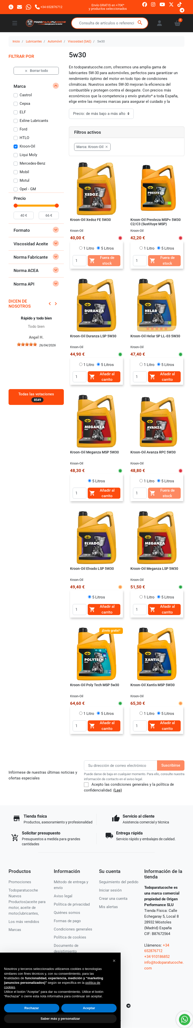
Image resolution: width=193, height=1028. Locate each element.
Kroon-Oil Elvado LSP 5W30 (92, 569)
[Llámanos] (48, 7)
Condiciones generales (73, 929)
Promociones (20, 882)
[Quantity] (79, 260)
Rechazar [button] (31, 1008)
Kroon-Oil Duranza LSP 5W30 (93, 336)
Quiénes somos (67, 912)
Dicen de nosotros (20, 304)
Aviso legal (63, 896)
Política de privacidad (72, 904)
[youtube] (162, 4)
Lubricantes (34, 41)
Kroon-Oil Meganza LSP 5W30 (154, 569)
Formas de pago (67, 921)
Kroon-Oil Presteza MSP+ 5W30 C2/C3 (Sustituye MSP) (155, 222)
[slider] (16, 206)
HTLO (24, 137)
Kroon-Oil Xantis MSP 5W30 (152, 685)
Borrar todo (36, 71)
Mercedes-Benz (32, 163)
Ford (23, 129)
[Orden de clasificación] (101, 114)
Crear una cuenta (113, 898)
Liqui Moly (28, 155)
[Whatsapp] (28, 7)
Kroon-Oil (27, 146)
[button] (114, 961)
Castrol (26, 95)
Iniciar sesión (110, 890)
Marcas (15, 929)
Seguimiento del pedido (118, 882)
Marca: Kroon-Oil (92, 147)
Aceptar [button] (89, 1008)
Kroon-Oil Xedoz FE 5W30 (90, 220)
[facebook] (144, 4)
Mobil (24, 172)
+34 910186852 (157, 956)
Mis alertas (108, 907)
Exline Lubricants (34, 120)
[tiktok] (179, 4)
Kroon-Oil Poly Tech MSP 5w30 (94, 685)
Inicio (16, 41)
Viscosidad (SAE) (79, 41)
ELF (23, 112)
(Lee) (117, 790)
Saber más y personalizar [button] (60, 1018)
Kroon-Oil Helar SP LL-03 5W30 (155, 336)
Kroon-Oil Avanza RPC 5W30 (153, 452)
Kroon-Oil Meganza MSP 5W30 (94, 452)
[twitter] (171, 4)
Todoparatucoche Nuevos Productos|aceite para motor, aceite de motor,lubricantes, (27, 902)
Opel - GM (28, 189)
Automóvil (55, 41)
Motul (24, 180)
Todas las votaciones (36, 397)
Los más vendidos (24, 921)
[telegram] (182, 10)
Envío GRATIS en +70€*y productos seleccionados (108, 7)
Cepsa (25, 103)
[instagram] (153, 4)
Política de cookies (70, 937)
